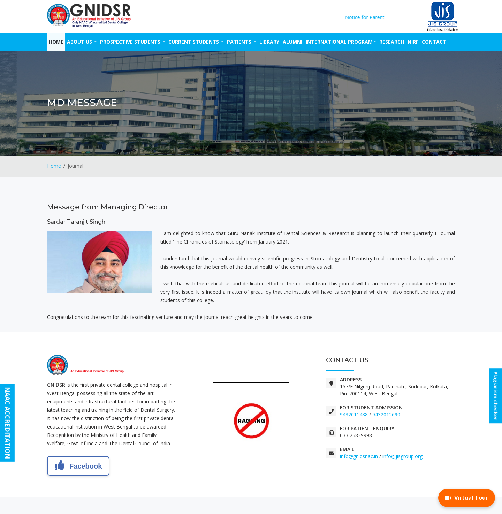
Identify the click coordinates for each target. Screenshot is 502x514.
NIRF (413, 41)
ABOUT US (82, 41)
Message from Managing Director (107, 207)
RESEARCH (391, 41)
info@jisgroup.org (402, 456)
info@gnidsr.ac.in (359, 456)
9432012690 (386, 414)
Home (56, 41)
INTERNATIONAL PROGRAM (341, 41)
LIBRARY (269, 41)
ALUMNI (292, 41)
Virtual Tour (466, 497)
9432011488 (354, 414)
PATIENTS (241, 41)
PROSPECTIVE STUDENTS (132, 41)
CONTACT (434, 41)
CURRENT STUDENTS (195, 41)
